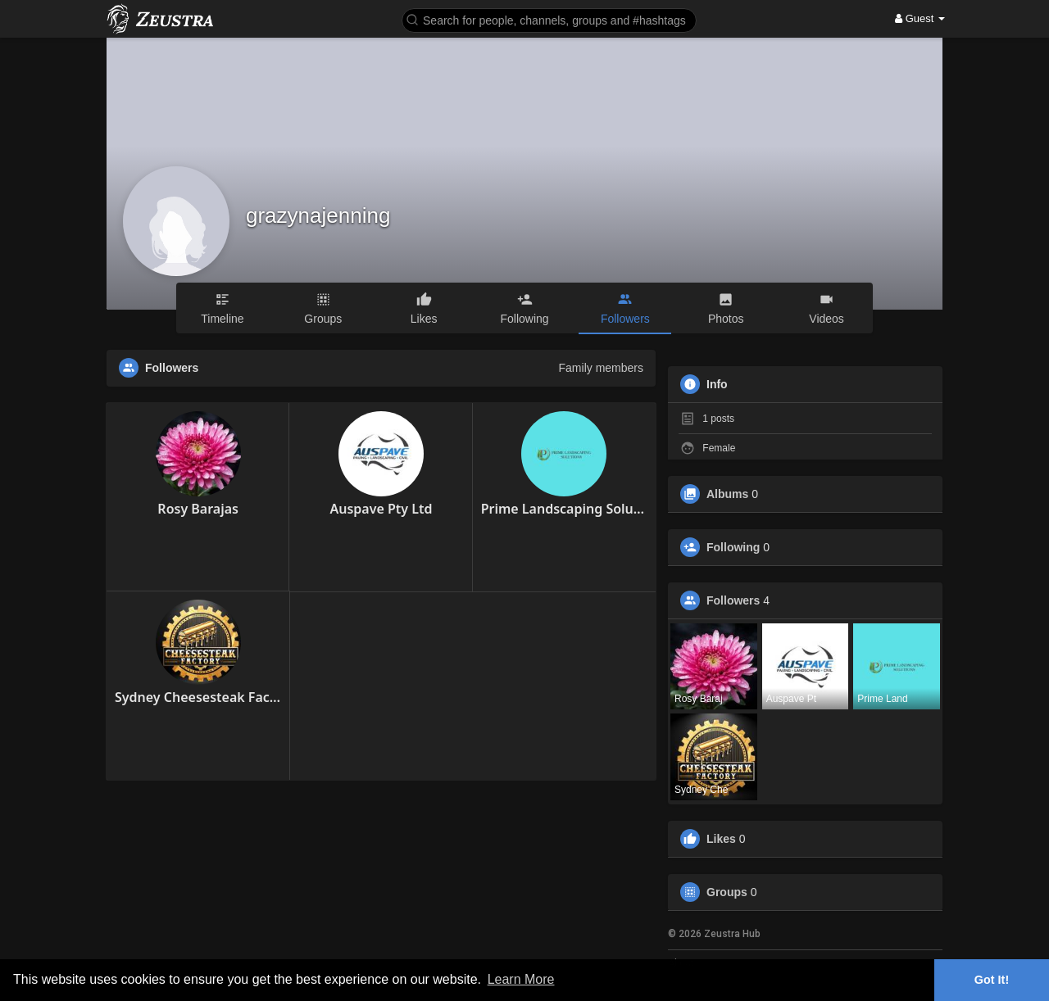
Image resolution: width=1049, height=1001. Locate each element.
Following (733, 547)
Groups (726, 892)
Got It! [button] (991, 979)
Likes (721, 838)
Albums (727, 493)
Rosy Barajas (197, 509)
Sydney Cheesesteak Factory (198, 697)
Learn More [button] (521, 979)
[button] (549, 19)
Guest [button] (920, 18)
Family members (601, 367)
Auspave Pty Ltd (380, 509)
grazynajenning (318, 215)
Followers (733, 600)
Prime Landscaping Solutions (564, 509)
